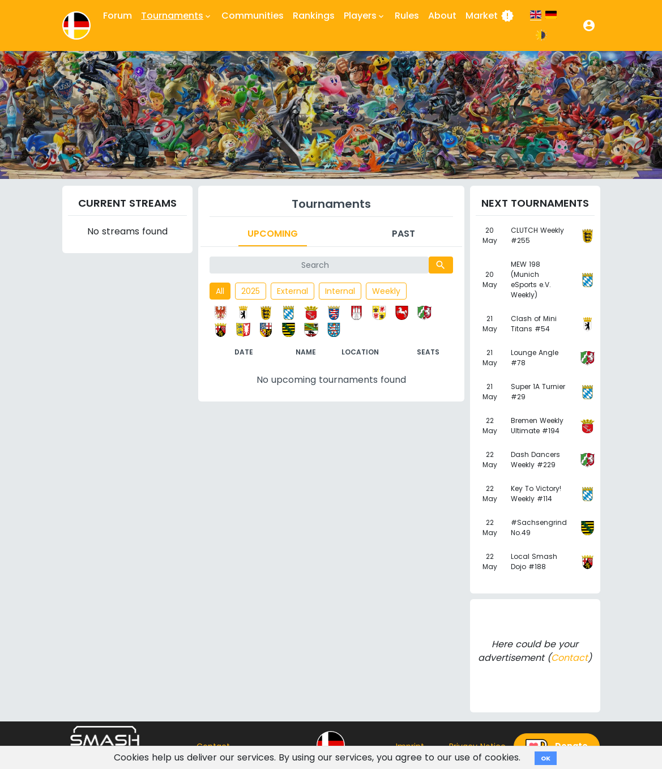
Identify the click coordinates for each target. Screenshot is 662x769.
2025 (250, 291)
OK (545, 758)
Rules (407, 15)
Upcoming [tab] (272, 233)
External (292, 291)
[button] (589, 25)
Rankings (314, 15)
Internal (340, 291)
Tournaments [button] (176, 16)
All (220, 291)
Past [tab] (403, 233)
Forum (117, 15)
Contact (569, 657)
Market (489, 16)
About (442, 15)
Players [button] (365, 16)
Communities (252, 15)
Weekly (386, 291)
